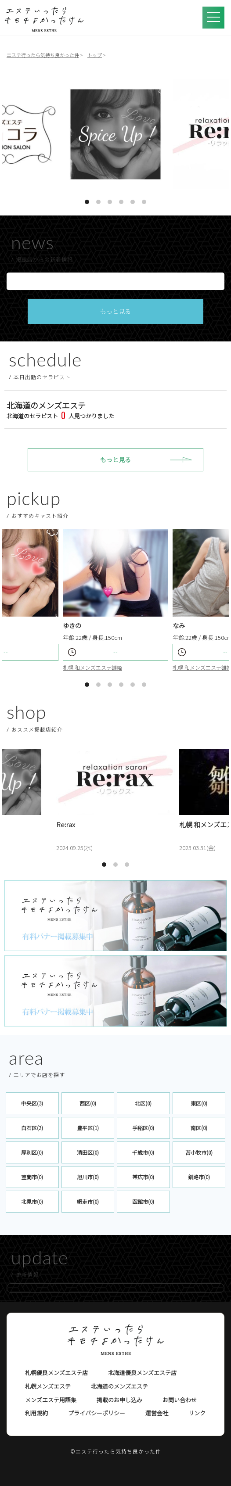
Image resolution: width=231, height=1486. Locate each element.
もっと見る (115, 311)
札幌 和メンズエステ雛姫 (92, 667)
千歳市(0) (143, 1152)
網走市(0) (88, 1201)
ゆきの (72, 625)
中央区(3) (32, 1103)
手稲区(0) (143, 1127)
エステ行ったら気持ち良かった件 (43, 54)
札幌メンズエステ (48, 1386)
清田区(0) (88, 1152)
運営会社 (156, 1413)
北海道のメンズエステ (119, 1386)
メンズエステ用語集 (50, 1400)
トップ (94, 54)
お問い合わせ (179, 1400)
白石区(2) (32, 1127)
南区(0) (199, 1127)
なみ (179, 625)
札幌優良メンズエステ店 (56, 1372)
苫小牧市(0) (199, 1152)
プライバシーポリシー (96, 1413)
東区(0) (199, 1103)
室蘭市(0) (32, 1177)
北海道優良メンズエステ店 (142, 1372)
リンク (197, 1413)
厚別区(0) (32, 1152)
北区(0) (143, 1103)
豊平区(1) (88, 1127)
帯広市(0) (143, 1177)
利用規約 (36, 1413)
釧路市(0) (199, 1177)
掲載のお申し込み (119, 1400)
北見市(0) (32, 1201)
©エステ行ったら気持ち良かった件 (115, 1451)
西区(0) (87, 1103)
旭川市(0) (88, 1177)
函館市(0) (143, 1201)
